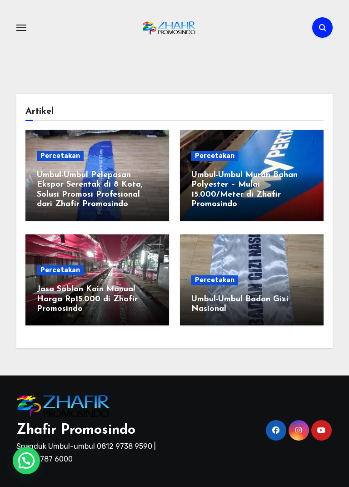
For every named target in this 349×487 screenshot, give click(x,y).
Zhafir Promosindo (75, 430)
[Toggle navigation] (21, 28)
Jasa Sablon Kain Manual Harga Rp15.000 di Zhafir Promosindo (87, 299)
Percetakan (60, 156)
